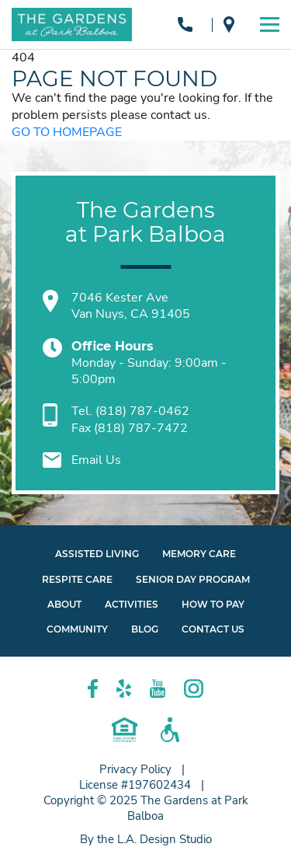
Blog (144, 629)
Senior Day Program (193, 579)
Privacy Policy (135, 769)
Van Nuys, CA (228, 24)
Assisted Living (97, 553)
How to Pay (213, 604)
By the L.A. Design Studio (146, 839)
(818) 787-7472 (141, 428)
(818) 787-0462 (185, 24)
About (64, 604)
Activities (131, 604)
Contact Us (213, 629)
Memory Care (199, 553)
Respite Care (77, 579)
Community (77, 629)
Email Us (96, 460)
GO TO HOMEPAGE (67, 132)
